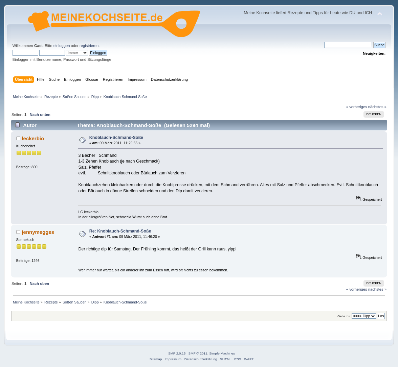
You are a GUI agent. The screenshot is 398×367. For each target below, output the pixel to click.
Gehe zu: (344, 316)
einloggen (61, 46)
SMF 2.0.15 (177, 353)
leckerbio (33, 138)
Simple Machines (222, 353)
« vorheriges (356, 107)
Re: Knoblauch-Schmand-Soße (120, 231)
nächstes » (377, 107)
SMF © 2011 (198, 353)
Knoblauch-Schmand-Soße (116, 137)
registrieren (89, 46)
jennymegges (38, 232)
